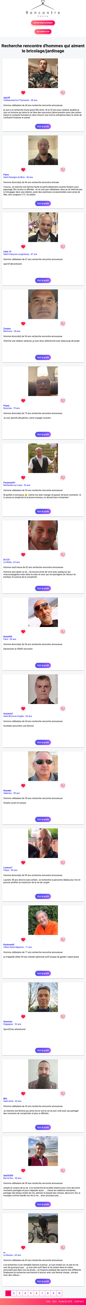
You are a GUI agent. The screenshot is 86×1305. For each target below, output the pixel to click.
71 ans (28, 947)
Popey (6, 405)
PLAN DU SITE (65, 1301)
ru (4, 1252)
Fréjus (6, 870)
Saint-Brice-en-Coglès (13, 716)
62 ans (16, 562)
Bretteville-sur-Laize (12, 485)
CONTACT (79, 1301)
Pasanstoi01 (9, 482)
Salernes (7, 793)
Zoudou (7, 328)
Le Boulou (8, 1255)
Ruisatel (7, 790)
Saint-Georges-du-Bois (14, 177)
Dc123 (6, 559)
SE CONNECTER (43, 32)
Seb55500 (8, 1175)
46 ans (34, 100)
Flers (5, 639)
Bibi (5, 1098)
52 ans (18, 1024)
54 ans (17, 331)
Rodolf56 (7, 636)
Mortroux (7, 331)
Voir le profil (43, 126)
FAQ (48, 1301)
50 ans (18, 1178)
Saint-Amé (8, 1101)
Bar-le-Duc (8, 1178)
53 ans (27, 485)
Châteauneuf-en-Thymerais (16, 100)
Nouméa (7, 408)
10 (59, 1293)
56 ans (13, 639)
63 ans (18, 1255)
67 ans (34, 254)
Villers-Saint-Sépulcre (13, 947)
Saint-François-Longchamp (16, 254)
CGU (54, 1301)
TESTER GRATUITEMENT (43, 23)
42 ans (18, 1101)
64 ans (29, 716)
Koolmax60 (8, 944)
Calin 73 (7, 251)
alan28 (6, 97)
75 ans (16, 408)
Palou (6, 174)
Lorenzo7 (7, 867)
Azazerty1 (8, 713)
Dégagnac (8, 1024)
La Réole (7, 562)
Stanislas (7, 1021)
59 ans (16, 793)
